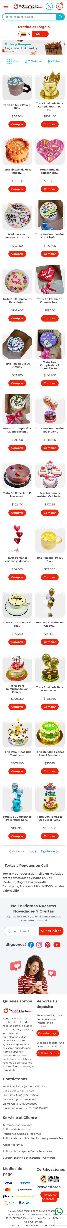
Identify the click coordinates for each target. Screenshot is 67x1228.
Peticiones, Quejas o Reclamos (22, 1133)
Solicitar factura (48, 1053)
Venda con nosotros (50, 1197)
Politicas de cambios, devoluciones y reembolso (33, 1138)
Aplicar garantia (13, 1144)
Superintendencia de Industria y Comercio (29, 1157)
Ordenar (33, 61)
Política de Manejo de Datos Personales (27, 1151)
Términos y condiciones (17, 1125)
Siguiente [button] (49, 851)
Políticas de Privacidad (17, 1129)
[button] (17, 105)
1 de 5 (32, 851)
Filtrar (54, 61)
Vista (13, 61)
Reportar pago (48, 1033)
